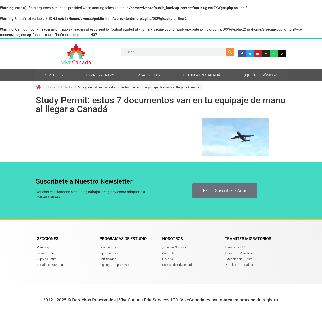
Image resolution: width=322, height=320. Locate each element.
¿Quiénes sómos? (260, 75)
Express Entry (100, 75)
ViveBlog (54, 75)
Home (50, 87)
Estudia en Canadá (201, 75)
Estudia (66, 87)
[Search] (230, 52)
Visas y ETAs (149, 75)
